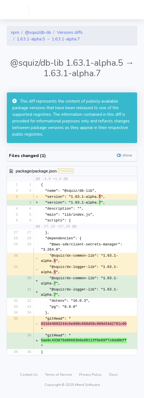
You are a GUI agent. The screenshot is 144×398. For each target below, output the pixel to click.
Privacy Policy (91, 377)
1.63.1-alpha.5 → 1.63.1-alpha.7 (48, 39)
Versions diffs (70, 32)
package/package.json (36, 171)
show (127, 155)
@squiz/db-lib (38, 32)
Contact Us (29, 377)
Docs (113, 377)
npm (15, 32)
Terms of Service (59, 377)
